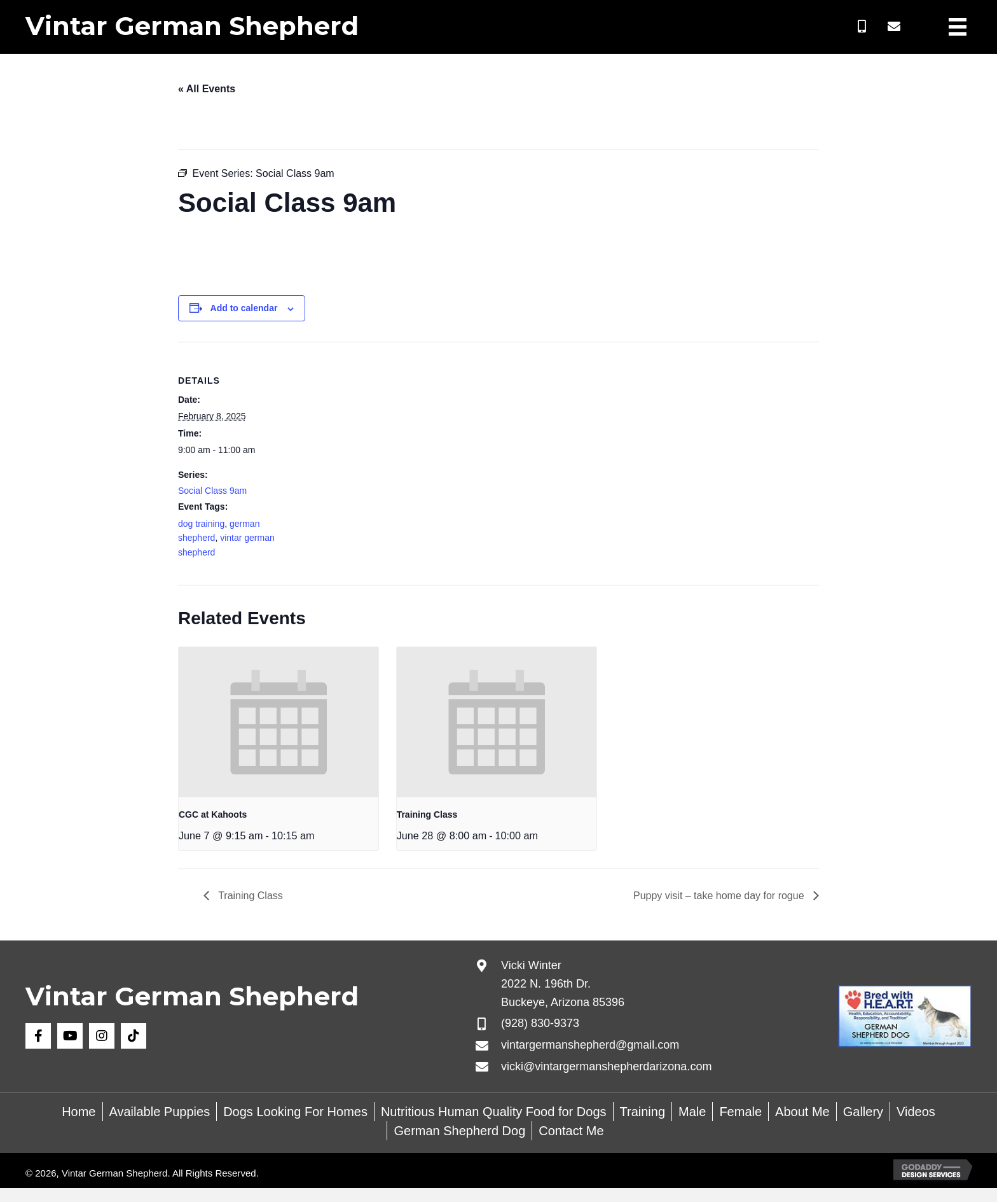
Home (78, 1112)
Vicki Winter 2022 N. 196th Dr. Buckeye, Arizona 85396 (562, 984)
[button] (862, 26)
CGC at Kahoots (213, 814)
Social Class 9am (212, 491)
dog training (201, 524)
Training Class (427, 814)
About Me (802, 1112)
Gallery (863, 1112)
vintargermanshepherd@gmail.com (590, 1044)
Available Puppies (159, 1112)
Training (643, 1112)
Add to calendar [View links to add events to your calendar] (244, 308)
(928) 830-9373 (540, 1023)
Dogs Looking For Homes (295, 1112)
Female (740, 1112)
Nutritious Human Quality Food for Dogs (494, 1112)
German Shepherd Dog (459, 1131)
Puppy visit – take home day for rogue (720, 895)
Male (692, 1112)
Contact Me (571, 1131)
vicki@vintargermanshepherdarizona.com (606, 1066)
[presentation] (278, 722)
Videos (916, 1112)
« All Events (206, 88)
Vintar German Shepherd (192, 25)
